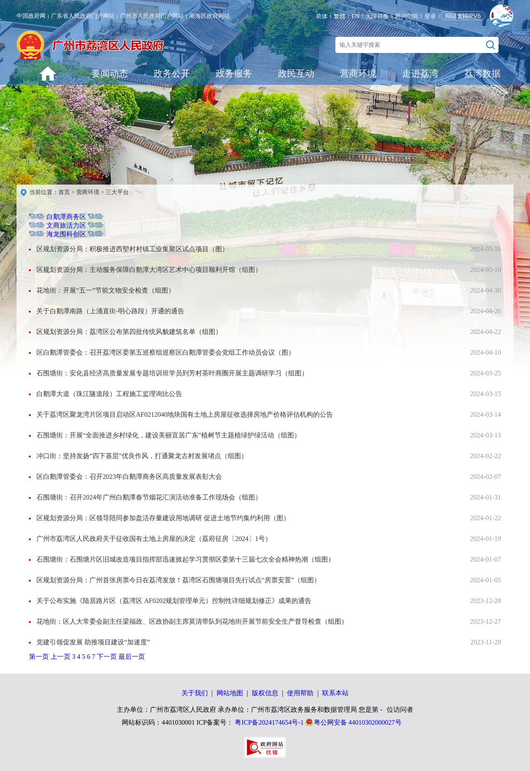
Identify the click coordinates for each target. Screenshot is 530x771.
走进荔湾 (420, 73)
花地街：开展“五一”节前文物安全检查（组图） (105, 290)
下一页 (107, 656)
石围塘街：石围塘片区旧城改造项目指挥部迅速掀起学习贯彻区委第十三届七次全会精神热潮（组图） (185, 559)
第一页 (40, 656)
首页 (64, 192)
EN (355, 16)
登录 (430, 16)
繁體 (339, 16)
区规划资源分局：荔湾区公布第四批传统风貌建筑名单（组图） (129, 331)
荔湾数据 (482, 73)
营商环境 (358, 73)
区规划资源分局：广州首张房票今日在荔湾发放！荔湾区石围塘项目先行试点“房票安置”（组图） (178, 580)
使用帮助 (300, 693)
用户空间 (406, 16)
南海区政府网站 (209, 16)
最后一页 (131, 656)
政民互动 (296, 73)
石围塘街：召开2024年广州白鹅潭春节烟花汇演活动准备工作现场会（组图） (149, 497)
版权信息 (265, 693)
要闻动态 (110, 73)
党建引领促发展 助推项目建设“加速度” (93, 642)
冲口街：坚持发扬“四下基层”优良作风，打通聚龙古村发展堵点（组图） (142, 455)
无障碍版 (377, 16)
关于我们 (194, 693)
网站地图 (230, 693)
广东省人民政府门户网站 (83, 16)
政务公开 (172, 73)
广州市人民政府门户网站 (152, 16)
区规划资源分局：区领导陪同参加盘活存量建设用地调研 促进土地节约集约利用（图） (163, 517)
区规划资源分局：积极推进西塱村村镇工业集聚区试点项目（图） (132, 248)
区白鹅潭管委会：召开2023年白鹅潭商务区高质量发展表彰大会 (129, 476)
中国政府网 (31, 16)
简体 (322, 16)
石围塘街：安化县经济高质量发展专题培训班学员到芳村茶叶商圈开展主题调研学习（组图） (172, 373)
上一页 (61, 656)
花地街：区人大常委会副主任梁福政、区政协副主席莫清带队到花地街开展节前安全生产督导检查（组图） (192, 621)
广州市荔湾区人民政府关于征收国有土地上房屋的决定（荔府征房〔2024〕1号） (154, 538)
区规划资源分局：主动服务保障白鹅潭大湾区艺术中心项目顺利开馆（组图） (149, 269)
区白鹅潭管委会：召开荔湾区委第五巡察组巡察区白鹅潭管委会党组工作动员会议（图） (165, 352)
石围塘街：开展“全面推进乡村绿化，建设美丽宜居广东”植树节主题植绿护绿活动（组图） (168, 435)
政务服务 (234, 73)
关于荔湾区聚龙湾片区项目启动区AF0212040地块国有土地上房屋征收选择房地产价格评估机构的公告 (184, 414)
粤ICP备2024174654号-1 (269, 722)
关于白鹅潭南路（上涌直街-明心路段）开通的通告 (110, 311)
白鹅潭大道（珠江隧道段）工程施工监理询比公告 (109, 393)
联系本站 (335, 693)
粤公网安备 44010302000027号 (358, 722)
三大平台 (117, 192)
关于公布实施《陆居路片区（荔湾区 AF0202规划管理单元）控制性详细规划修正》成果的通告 (173, 600)
